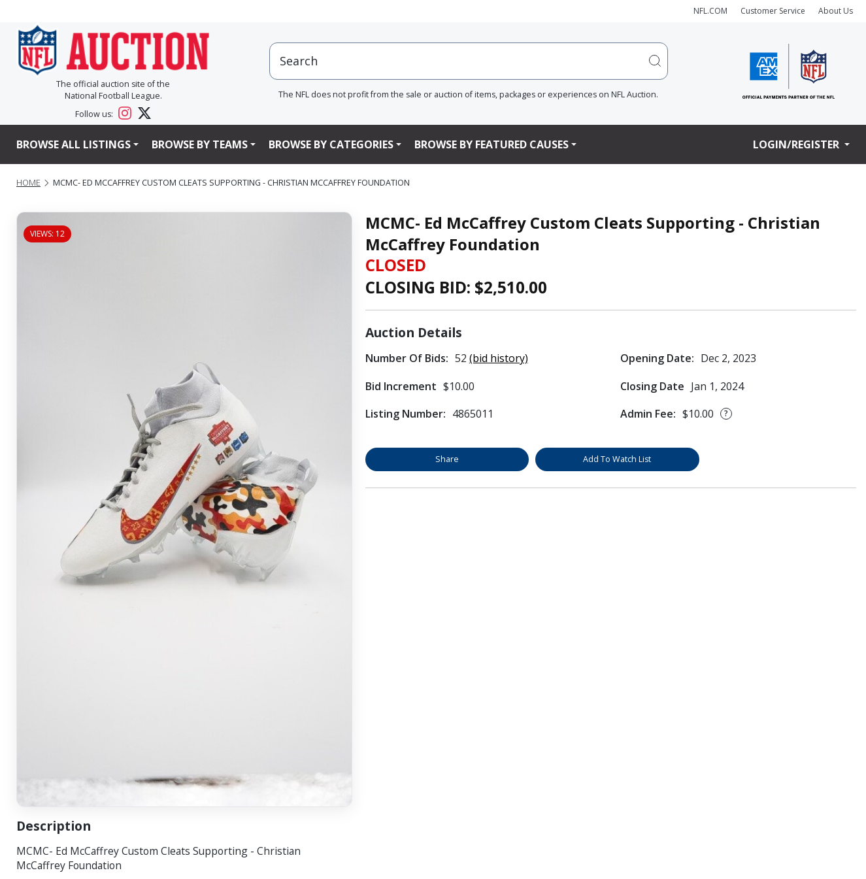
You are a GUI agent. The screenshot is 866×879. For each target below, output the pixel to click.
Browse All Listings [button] (73, 144)
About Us (835, 10)
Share (447, 459)
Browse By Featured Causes (491, 144)
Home (28, 182)
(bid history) (498, 358)
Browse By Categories (331, 144)
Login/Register (797, 144)
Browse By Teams (200, 144)
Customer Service (773, 10)
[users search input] (468, 61)
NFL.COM (710, 10)
